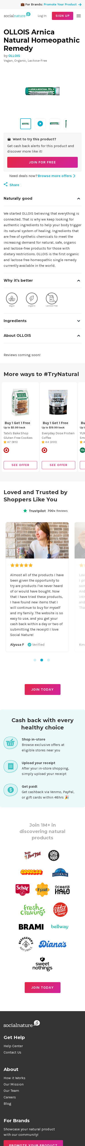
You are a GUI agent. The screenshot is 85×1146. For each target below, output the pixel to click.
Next (81, 590)
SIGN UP (63, 16)
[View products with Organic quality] (32, 301)
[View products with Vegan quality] (12, 301)
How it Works (14, 1078)
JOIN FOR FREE (42, 162)
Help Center (13, 1046)
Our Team (11, 1090)
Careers (10, 1097)
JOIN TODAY (42, 689)
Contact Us (12, 1052)
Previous (4, 590)
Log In (42, 16)
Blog (7, 1103)
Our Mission (14, 1084)
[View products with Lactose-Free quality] (52, 301)
